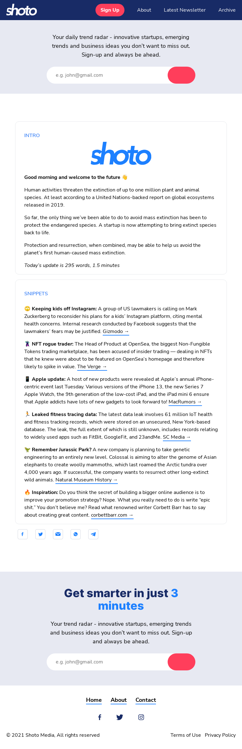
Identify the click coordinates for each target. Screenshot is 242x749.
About (144, 10)
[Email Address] (113, 75)
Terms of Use (185, 735)
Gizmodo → (116, 331)
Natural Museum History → (86, 479)
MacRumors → (185, 401)
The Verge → (92, 366)
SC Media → (177, 437)
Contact (145, 700)
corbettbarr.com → (112, 515)
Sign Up (110, 10)
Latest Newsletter (185, 10)
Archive (227, 10)
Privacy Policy (220, 735)
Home (94, 700)
